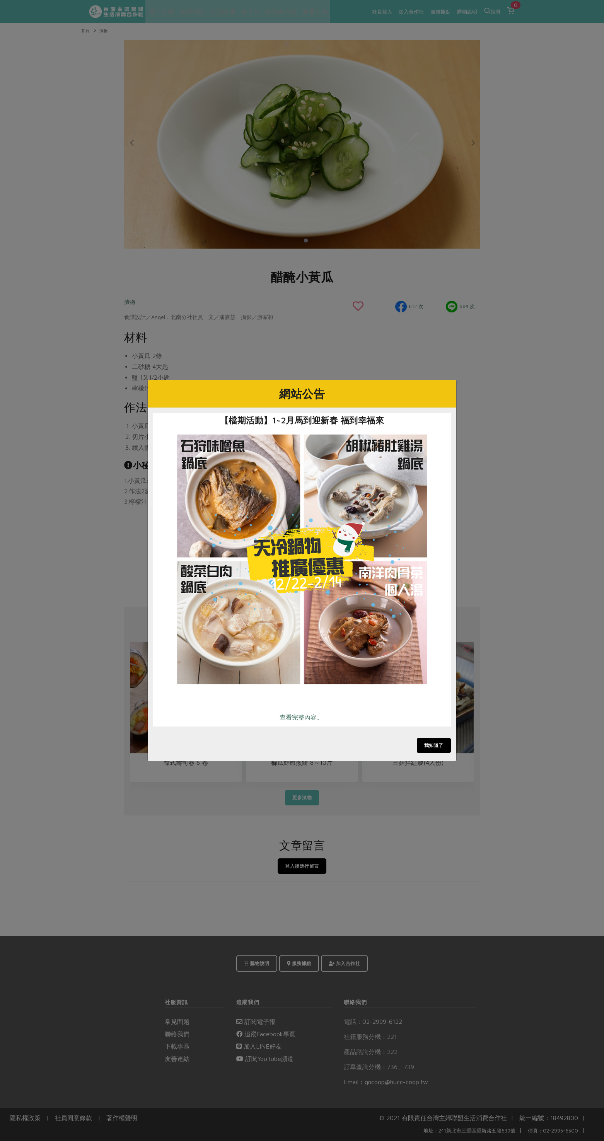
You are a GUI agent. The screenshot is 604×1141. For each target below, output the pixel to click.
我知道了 (434, 745)
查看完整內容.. (299, 717)
